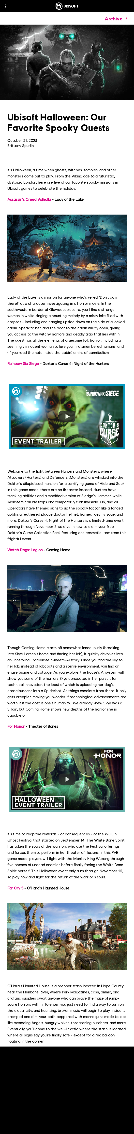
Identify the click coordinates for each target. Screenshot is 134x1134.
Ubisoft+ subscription (25, 1064)
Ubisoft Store (39, 1058)
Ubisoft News (81, 1070)
